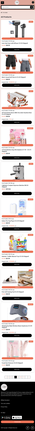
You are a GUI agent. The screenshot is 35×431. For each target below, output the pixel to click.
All (1, 12)
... (26, 377)
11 (23, 377)
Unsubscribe (17, 422)
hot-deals (5, 12)
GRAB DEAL (17, 49)
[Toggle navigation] (2, 2)
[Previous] (6, 377)
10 (20, 377)
